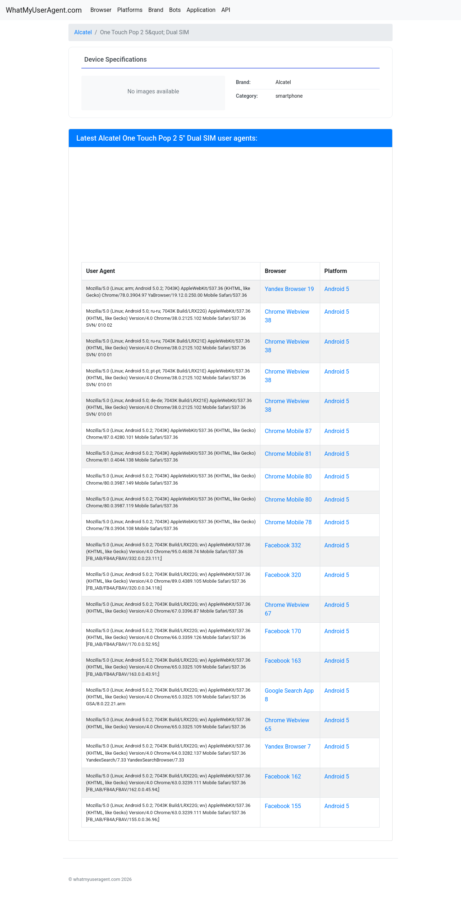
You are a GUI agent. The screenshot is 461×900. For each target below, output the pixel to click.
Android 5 (337, 289)
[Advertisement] (230, 208)
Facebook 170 (283, 631)
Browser (101, 9)
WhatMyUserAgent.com (44, 10)
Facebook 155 (283, 806)
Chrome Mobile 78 (288, 522)
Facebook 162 (283, 776)
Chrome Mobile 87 (288, 431)
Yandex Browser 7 (288, 746)
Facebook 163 (283, 660)
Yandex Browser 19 (289, 289)
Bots (175, 9)
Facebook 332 (283, 545)
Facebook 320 (283, 575)
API (225, 9)
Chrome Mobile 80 (288, 476)
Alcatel (83, 32)
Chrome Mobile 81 (288, 453)
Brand (156, 9)
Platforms (129, 9)
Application (201, 9)
